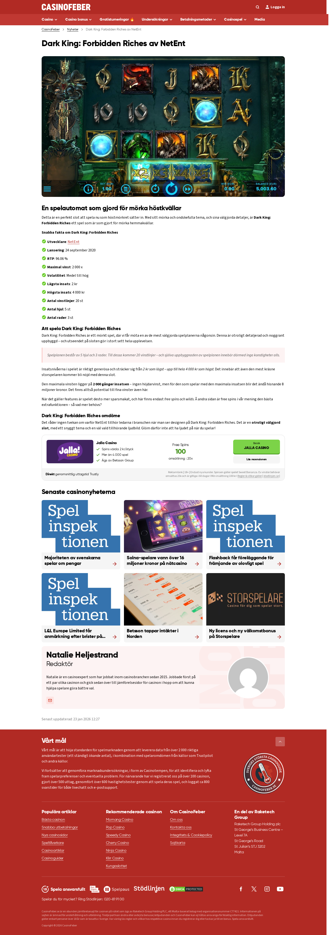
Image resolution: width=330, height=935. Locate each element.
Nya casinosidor (55, 835)
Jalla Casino (256, 445)
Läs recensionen (257, 459)
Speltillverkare (53, 843)
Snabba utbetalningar (60, 827)
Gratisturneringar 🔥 (117, 20)
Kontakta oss (180, 827)
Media (259, 20)
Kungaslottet (116, 866)
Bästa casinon (53, 820)
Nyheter (72, 29)
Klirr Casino (115, 858)
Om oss (176, 820)
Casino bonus (76, 20)
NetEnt (74, 241)
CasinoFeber (51, 29)
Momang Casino (119, 820)
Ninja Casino (116, 851)
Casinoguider (52, 858)
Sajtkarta (177, 843)
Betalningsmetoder (196, 20)
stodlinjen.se (271, 476)
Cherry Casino (117, 843)
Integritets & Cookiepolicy (191, 835)
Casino (47, 20)
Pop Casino (115, 827)
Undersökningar (155, 20)
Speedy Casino (118, 835)
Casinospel (233, 20)
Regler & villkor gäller (250, 476)
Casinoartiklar (53, 851)
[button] (280, 741)
